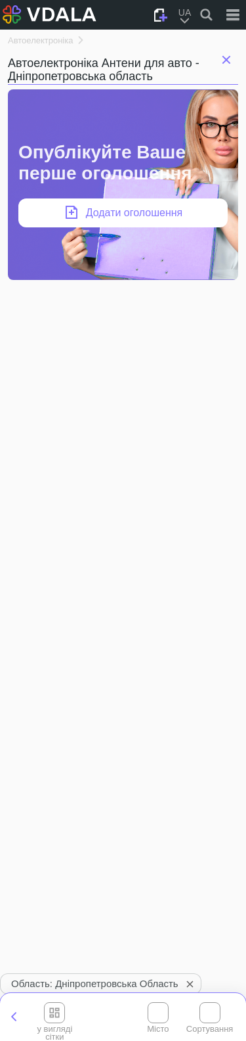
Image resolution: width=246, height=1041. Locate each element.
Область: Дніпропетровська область (104, 983)
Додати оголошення (134, 212)
